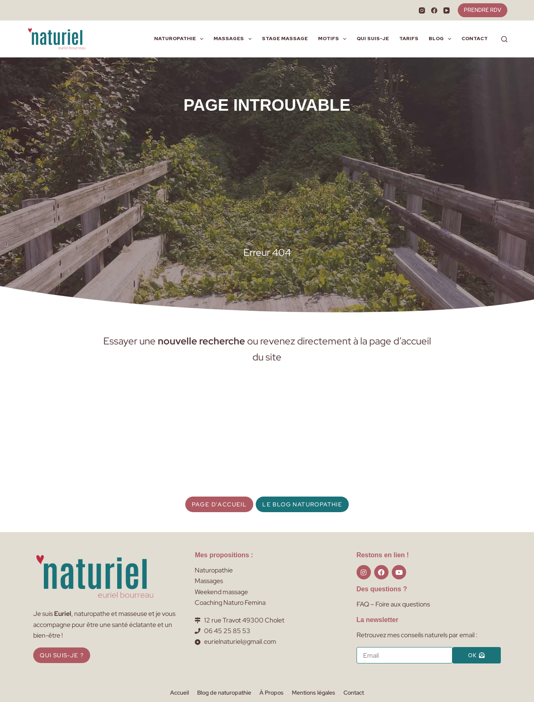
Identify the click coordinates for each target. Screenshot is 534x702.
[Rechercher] (504, 39)
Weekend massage (221, 592)
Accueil (179, 692)
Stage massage (285, 38)
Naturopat (209, 570)
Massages (234, 39)
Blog (441, 39)
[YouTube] (446, 10)
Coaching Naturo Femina (230, 602)
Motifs (334, 39)
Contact (474, 38)
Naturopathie (180, 39)
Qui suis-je (373, 38)
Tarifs (408, 38)
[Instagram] (422, 10)
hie (228, 570)
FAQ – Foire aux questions (393, 604)
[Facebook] (434, 10)
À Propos (271, 692)
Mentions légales (313, 692)
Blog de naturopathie (224, 692)
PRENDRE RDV (482, 10)
